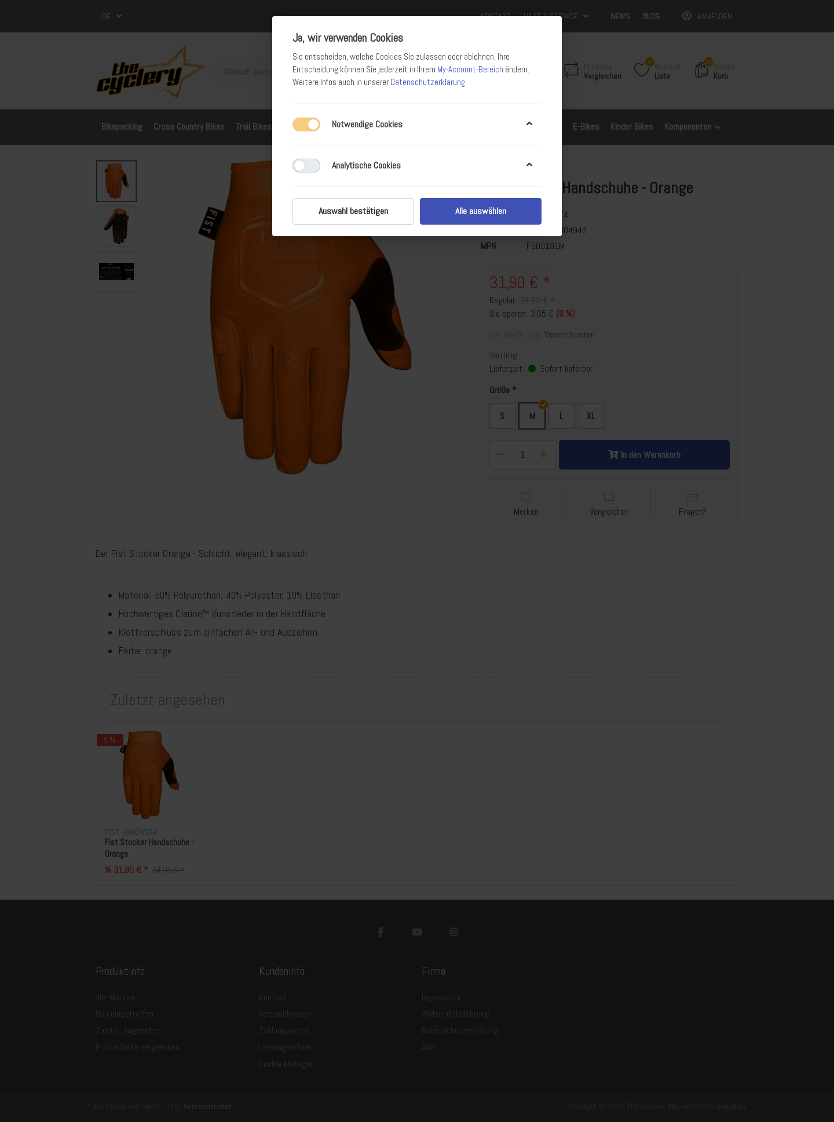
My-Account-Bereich (470, 69)
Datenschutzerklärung (427, 82)
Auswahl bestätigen (353, 211)
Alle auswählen (480, 211)
